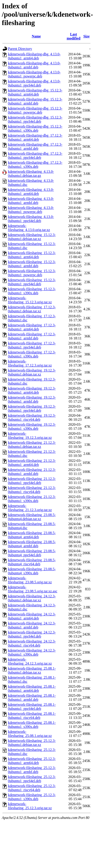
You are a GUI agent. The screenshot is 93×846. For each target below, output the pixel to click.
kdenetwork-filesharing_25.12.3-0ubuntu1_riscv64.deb (32, 788)
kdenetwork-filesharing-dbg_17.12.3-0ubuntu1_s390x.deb (35, 164)
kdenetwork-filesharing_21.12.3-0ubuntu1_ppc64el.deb (32, 481)
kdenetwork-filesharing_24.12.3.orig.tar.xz (30, 661)
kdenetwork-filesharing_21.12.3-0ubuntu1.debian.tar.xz (32, 445)
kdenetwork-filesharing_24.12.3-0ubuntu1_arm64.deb (32, 616)
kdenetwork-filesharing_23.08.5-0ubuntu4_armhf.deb (32, 544)
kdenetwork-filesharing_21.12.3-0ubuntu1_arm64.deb (32, 463)
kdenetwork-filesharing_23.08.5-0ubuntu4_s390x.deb (32, 571)
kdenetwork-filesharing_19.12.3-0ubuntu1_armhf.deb (32, 399)
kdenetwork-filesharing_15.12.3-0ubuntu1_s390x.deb (32, 291)
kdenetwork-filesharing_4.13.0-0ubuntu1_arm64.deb (31, 192)
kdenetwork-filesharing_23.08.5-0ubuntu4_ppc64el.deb (32, 553)
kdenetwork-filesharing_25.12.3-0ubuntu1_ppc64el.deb (32, 779)
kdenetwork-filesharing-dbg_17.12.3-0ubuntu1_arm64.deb (35, 137)
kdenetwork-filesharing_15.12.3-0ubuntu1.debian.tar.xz (32, 237)
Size (86, 36)
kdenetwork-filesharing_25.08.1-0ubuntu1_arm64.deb (32, 688)
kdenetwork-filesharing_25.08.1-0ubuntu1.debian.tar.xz (32, 670)
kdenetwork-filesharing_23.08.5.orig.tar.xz (30, 580)
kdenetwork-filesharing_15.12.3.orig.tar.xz (30, 300)
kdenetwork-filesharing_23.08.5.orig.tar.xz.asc (32, 589)
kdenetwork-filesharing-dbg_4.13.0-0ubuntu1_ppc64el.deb (34, 83)
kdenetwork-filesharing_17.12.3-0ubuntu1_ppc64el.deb (32, 345)
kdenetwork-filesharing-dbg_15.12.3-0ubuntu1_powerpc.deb (35, 110)
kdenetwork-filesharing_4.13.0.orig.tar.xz (29, 228)
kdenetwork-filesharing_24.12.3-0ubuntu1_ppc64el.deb (32, 634)
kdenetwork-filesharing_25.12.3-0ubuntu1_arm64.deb (32, 761)
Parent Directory (20, 49)
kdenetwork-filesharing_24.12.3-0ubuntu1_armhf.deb (32, 625)
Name (36, 36)
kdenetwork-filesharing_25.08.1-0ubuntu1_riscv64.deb (32, 716)
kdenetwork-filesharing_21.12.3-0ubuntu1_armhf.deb (32, 472)
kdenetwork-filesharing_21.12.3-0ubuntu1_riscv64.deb (32, 490)
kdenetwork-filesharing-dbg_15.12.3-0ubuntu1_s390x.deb (35, 128)
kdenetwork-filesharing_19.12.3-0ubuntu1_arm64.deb (32, 390)
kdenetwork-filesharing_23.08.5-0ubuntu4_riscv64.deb (32, 562)
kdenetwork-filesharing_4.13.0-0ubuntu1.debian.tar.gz (31, 174)
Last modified (73, 36)
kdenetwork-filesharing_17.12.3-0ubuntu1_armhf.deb (32, 336)
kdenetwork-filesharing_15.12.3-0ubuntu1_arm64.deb (32, 255)
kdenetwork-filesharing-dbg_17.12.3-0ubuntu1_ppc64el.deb (35, 155)
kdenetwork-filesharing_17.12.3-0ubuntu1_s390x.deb (32, 354)
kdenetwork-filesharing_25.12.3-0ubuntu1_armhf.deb (32, 770)
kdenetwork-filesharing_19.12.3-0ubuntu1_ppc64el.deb (32, 408)
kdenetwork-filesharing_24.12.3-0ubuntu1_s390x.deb (32, 652)
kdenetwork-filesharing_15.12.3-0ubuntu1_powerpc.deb (32, 273)
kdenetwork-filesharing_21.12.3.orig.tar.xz (30, 508)
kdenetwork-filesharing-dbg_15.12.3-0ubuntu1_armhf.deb (35, 101)
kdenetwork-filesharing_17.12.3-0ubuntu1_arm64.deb (32, 327)
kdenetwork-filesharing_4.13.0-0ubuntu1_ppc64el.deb (31, 219)
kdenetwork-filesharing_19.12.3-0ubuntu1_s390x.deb (32, 426)
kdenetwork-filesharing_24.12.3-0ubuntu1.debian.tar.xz (32, 598)
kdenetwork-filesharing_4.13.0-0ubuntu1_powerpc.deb (31, 210)
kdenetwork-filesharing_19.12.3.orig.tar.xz (30, 435)
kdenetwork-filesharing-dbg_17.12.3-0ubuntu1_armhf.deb (35, 146)
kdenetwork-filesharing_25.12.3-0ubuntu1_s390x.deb (32, 797)
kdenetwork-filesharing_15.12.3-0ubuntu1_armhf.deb (32, 264)
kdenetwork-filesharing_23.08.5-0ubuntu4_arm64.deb (32, 535)
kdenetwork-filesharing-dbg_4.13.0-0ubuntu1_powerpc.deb (34, 74)
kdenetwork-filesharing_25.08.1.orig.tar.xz (30, 734)
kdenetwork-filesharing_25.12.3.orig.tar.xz (30, 806)
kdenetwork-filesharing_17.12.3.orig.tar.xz (30, 363)
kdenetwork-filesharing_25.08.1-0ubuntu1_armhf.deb (32, 697)
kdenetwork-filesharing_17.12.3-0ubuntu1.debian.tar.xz (32, 309)
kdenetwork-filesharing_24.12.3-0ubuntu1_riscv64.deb (32, 643)
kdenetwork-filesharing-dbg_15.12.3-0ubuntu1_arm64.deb (35, 92)
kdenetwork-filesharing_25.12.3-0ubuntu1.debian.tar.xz (32, 743)
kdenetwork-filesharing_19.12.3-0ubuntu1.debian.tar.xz (32, 372)
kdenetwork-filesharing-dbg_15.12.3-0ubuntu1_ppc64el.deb (35, 119)
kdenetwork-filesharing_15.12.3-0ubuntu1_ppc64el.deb (32, 282)
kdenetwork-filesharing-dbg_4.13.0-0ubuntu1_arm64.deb (34, 56)
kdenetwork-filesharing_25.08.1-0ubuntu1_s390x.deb (32, 725)
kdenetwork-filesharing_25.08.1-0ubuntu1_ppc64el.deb (32, 706)
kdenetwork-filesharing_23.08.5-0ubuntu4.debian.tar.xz (32, 517)
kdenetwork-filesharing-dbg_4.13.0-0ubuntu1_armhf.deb (34, 65)
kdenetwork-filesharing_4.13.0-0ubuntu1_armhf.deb (31, 201)
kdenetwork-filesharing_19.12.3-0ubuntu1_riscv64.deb (32, 417)
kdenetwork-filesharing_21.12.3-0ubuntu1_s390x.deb (32, 499)
